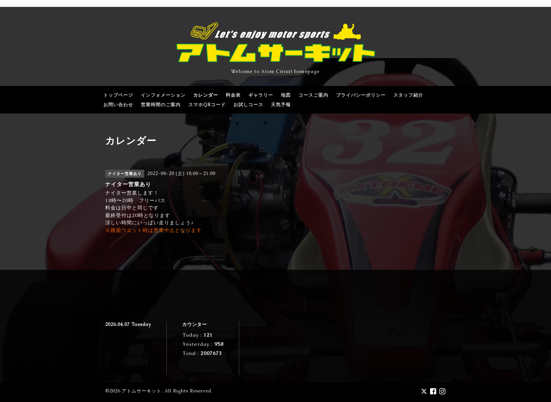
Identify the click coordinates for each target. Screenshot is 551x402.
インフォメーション (163, 95)
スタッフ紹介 (408, 95)
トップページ (118, 95)
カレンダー (205, 95)
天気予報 (281, 105)
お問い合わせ (118, 105)
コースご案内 (313, 95)
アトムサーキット (141, 391)
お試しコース (248, 105)
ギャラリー (260, 95)
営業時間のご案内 (161, 105)
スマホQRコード (207, 105)
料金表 (233, 95)
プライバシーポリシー (361, 95)
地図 (286, 95)
